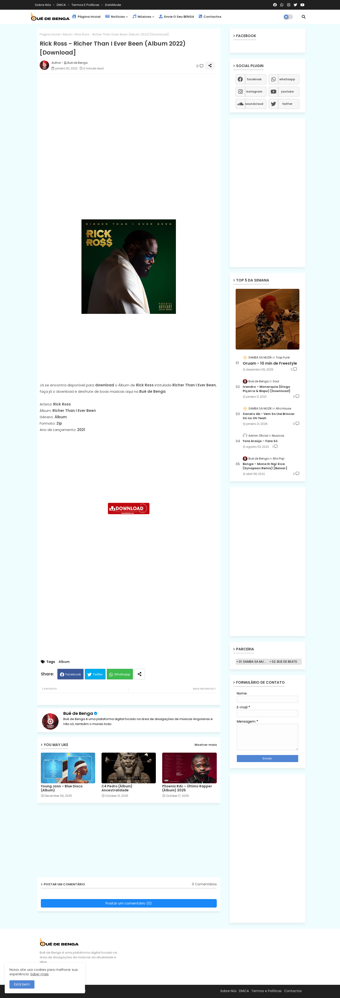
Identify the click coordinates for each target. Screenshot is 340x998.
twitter (287, 104)
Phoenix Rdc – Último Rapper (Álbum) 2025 (187, 788)
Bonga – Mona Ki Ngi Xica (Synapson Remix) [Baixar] (265, 466)
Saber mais (39, 974)
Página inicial (50, 34)
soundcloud (254, 104)
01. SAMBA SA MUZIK (253, 661)
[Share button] (139, 674)
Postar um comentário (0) (129, 903)
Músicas (141, 16)
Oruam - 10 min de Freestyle (270, 363)
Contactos (210, 16)
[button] (303, 16)
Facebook (73, 674)
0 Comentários (204, 884)
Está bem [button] (22, 984)
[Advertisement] (133, 110)
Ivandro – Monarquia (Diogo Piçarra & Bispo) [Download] (266, 389)
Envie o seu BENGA (176, 16)
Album (67, 34)
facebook (254, 79)
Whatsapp (122, 674)
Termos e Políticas (86, 5)
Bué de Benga (78, 713)
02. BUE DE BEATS (284, 661)
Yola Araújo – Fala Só (260, 441)
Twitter (98, 674)
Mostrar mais (206, 744)
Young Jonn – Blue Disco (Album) (62, 788)
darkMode (113, 5)
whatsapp (287, 79)
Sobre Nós (43, 5)
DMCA (62, 5)
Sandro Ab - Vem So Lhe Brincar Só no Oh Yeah (269, 416)
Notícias (115, 16)
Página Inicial (86, 16)
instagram (254, 92)
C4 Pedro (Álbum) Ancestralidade (117, 788)
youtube (287, 92)
